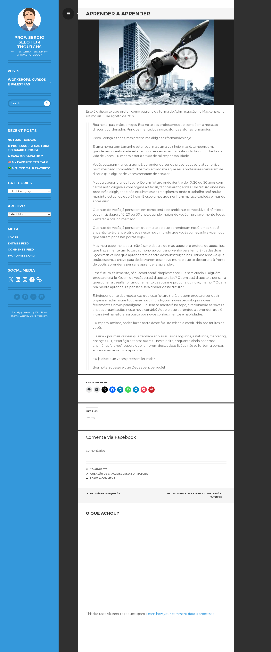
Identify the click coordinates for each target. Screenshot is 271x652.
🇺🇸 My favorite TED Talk (28, 162)
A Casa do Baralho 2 (25, 156)
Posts (13, 71)
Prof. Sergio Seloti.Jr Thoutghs (29, 42)
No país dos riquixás (103, 493)
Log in (13, 237)
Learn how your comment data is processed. (180, 614)
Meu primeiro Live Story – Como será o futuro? (196, 495)
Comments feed (21, 249)
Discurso (123, 473)
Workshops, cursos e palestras (27, 82)
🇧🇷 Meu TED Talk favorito (29, 168)
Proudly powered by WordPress (29, 312)
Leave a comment (102, 478)
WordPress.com (38, 315)
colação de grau (102, 473)
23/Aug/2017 (98, 469)
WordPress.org (21, 255)
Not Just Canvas (22, 140)
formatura (139, 473)
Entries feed (18, 243)
